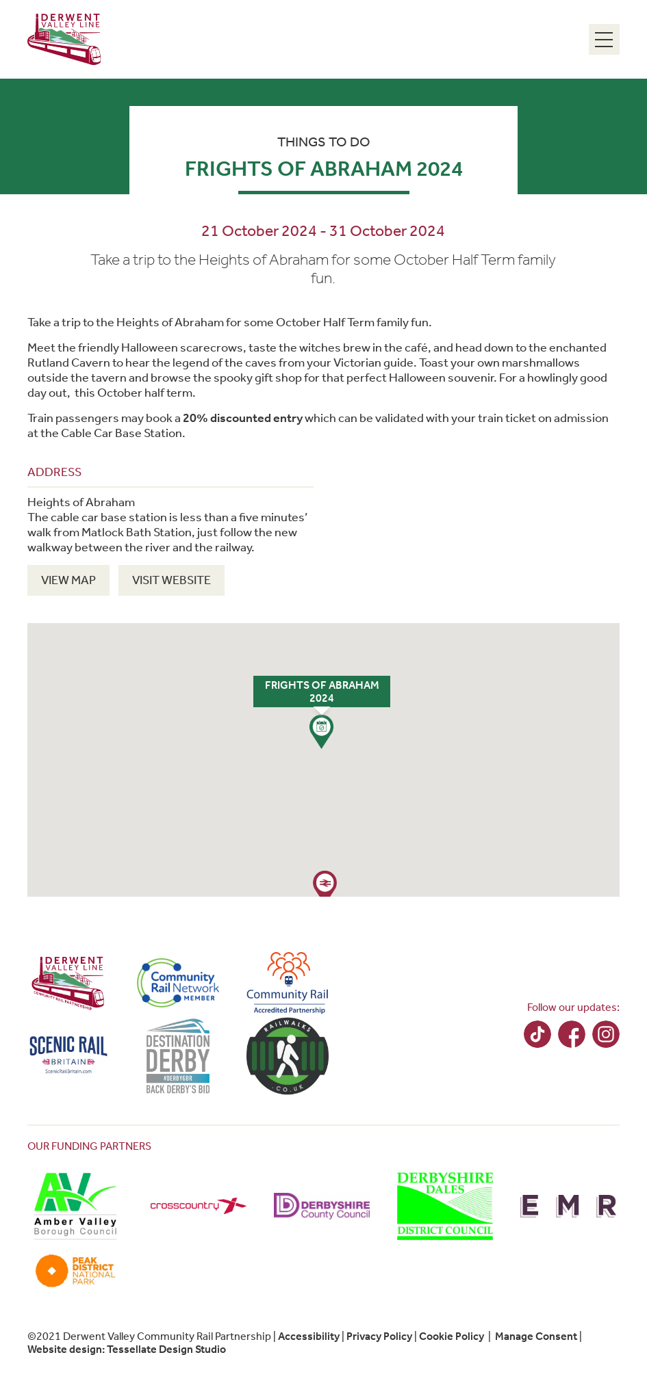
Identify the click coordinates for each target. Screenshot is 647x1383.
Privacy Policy (379, 1336)
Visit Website (171, 580)
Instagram (606, 1034)
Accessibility (309, 1336)
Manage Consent (536, 1336)
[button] (321, 732)
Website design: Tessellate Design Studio (126, 1349)
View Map (68, 580)
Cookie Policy (451, 1336)
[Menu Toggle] (604, 39)
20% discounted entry (243, 417)
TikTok (537, 1034)
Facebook (571, 1034)
